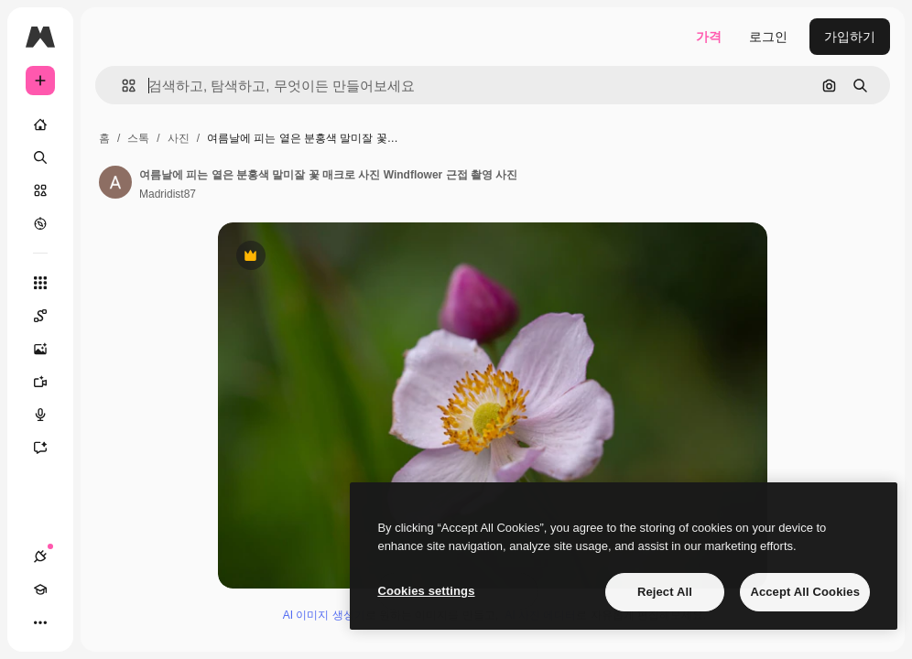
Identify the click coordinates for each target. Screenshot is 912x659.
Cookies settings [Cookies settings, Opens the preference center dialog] (425, 591)
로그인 (768, 36)
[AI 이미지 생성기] (49, 348)
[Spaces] (49, 315)
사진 (179, 138)
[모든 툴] (40, 282)
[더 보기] (40, 622)
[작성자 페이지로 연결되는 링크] (115, 182)
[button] (121, 85)
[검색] (40, 157)
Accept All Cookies (805, 592)
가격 (709, 36)
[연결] (40, 556)
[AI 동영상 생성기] (49, 381)
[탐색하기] (40, 223)
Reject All (664, 592)
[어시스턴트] (49, 447)
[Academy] (40, 589)
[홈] (40, 124)
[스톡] (40, 190)
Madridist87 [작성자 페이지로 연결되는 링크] (167, 194)
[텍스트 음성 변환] (49, 414)
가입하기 (849, 36)
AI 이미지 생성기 (324, 615)
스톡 (138, 138)
